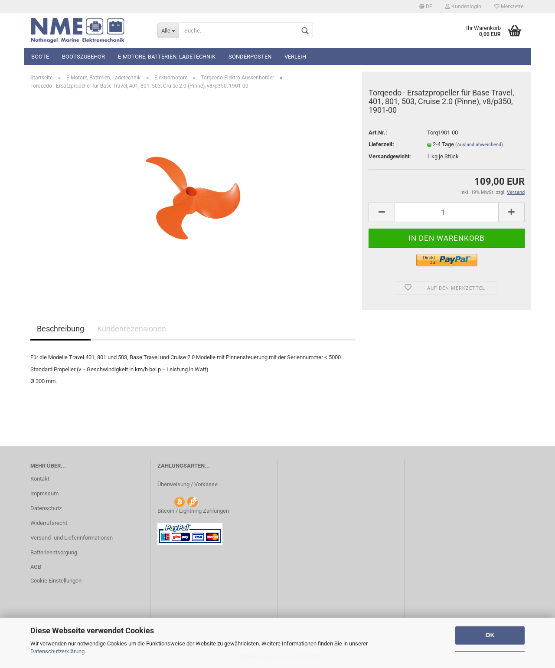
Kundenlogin (463, 6)
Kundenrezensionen (131, 328)
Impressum (44, 493)
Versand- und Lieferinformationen (71, 537)
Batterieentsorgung (53, 552)
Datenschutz (46, 508)
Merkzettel (509, 6)
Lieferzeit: (381, 144)
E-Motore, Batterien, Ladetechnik (166, 56)
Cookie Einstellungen (56, 580)
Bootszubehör (83, 56)
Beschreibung (60, 328)
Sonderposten (250, 56)
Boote (40, 56)
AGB (35, 566)
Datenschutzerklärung (57, 651)
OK (490, 635)
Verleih (295, 56)
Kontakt (39, 478)
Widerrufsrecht (48, 523)
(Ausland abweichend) (479, 144)
